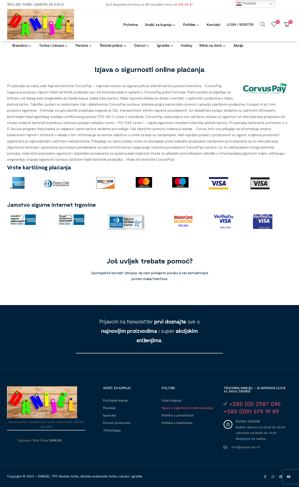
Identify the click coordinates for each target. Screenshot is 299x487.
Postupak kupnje (115, 400)
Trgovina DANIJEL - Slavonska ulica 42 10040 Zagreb (254, 389)
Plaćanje (109, 408)
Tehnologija (112, 430)
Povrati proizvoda (116, 423)
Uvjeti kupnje (171, 400)
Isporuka (109, 415)
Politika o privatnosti (178, 415)
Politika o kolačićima (177, 423)
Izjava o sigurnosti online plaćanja (187, 408)
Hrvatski (246, 4)
